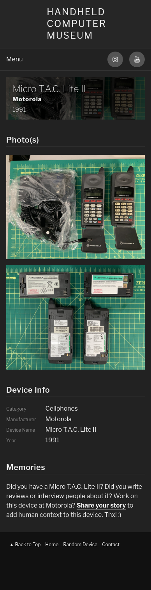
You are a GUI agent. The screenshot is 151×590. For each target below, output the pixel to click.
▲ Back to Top (24, 544)
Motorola (27, 99)
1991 (19, 109)
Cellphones (61, 408)
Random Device (80, 544)
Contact (110, 544)
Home (51, 544)
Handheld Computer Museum (76, 23)
